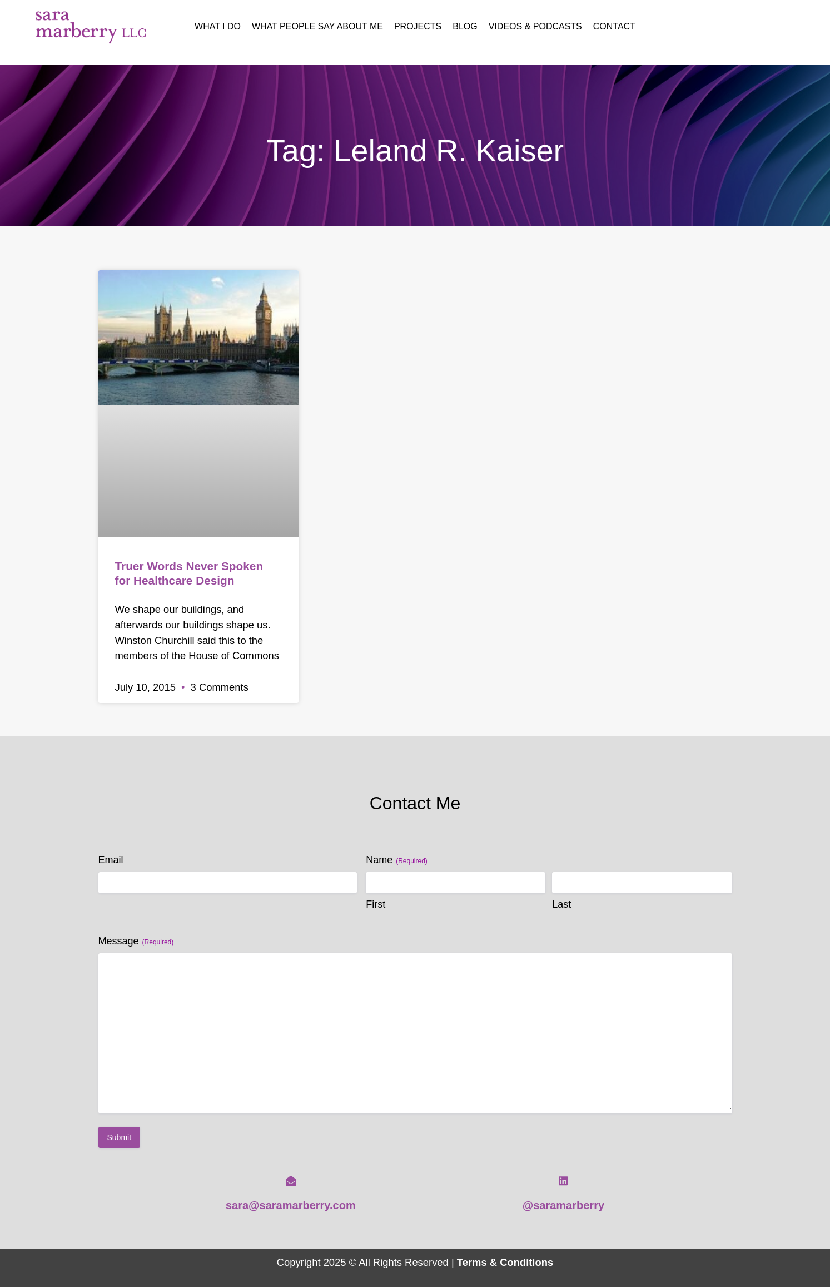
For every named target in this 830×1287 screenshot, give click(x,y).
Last (561, 904)
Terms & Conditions (505, 1262)
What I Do (218, 26)
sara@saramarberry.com (291, 1205)
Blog (465, 26)
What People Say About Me (317, 26)
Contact (614, 26)
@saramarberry (563, 1205)
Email (110, 859)
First (375, 904)
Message (136, 941)
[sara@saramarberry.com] (291, 1181)
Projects (417, 26)
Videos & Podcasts (535, 26)
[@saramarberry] (563, 1181)
